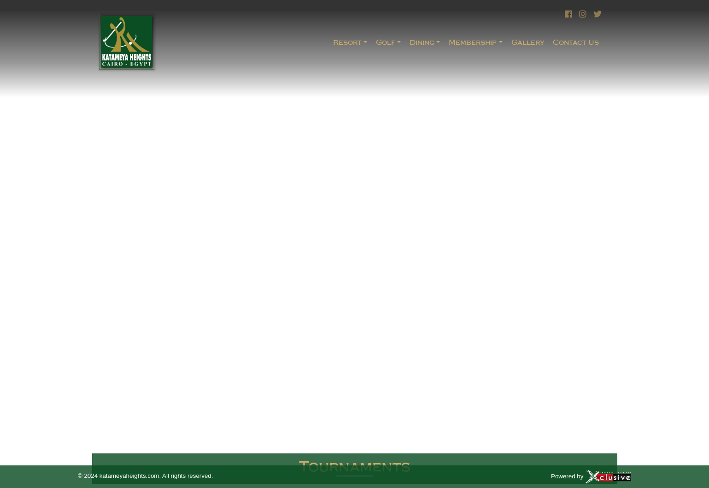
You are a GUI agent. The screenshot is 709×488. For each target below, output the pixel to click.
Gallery (527, 42)
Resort (347, 42)
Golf (385, 42)
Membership (473, 42)
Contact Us (576, 42)
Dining (422, 42)
